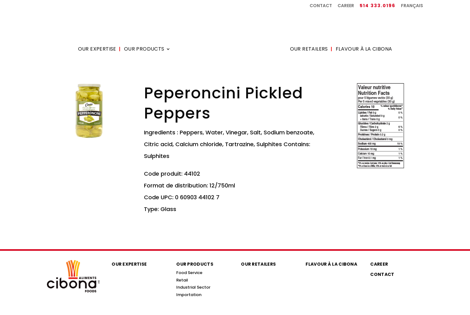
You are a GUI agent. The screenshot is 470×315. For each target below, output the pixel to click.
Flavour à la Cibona (364, 49)
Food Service (189, 273)
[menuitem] (412, 7)
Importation (188, 295)
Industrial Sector (193, 287)
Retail (182, 280)
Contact (321, 6)
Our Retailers (309, 49)
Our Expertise (97, 49)
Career (346, 6)
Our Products (144, 49)
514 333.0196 (377, 6)
